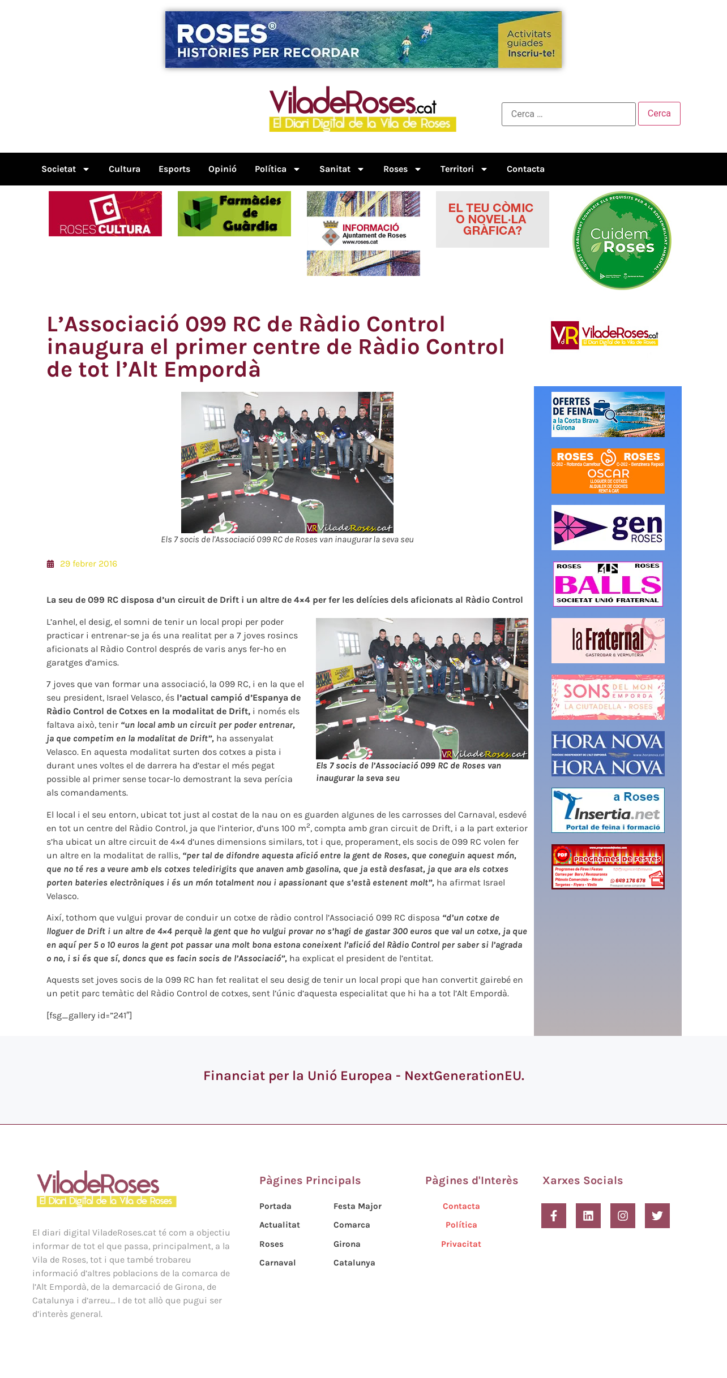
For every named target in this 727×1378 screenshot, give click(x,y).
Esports (174, 168)
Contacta (526, 168)
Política (278, 169)
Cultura (124, 168)
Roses (402, 169)
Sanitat (342, 169)
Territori (465, 169)
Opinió (222, 168)
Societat (66, 169)
